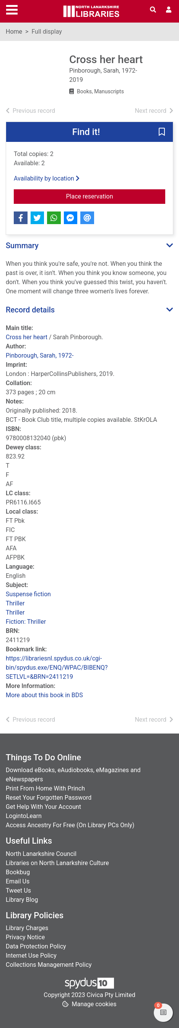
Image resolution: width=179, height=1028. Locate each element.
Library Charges (27, 928)
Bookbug (18, 872)
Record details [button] (30, 309)
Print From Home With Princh (45, 788)
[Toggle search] (153, 10)
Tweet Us (18, 890)
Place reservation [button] (115, 196)
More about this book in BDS (44, 695)
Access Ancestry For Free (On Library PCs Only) (70, 825)
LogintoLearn (24, 816)
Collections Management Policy (49, 964)
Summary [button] (22, 245)
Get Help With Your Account (43, 806)
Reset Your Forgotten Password (48, 797)
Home (14, 31)
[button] (161, 132)
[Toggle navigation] (12, 9)
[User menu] (168, 10)
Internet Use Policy (31, 955)
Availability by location (47, 178)
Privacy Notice (25, 937)
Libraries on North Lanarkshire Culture (57, 863)
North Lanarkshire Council (41, 853)
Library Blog (22, 899)
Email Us (17, 881)
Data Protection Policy (36, 946)
